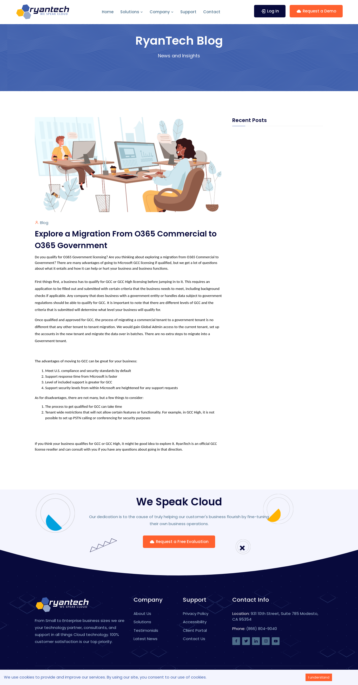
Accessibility (195, 622)
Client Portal (195, 630)
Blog (44, 222)
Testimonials (146, 630)
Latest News (145, 638)
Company (162, 12)
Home (108, 12)
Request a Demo (316, 11)
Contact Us (194, 638)
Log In (270, 11)
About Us (142, 613)
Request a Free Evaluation (179, 541)
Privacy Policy (195, 613)
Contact (211, 12)
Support (188, 12)
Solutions (131, 12)
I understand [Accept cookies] (318, 677)
